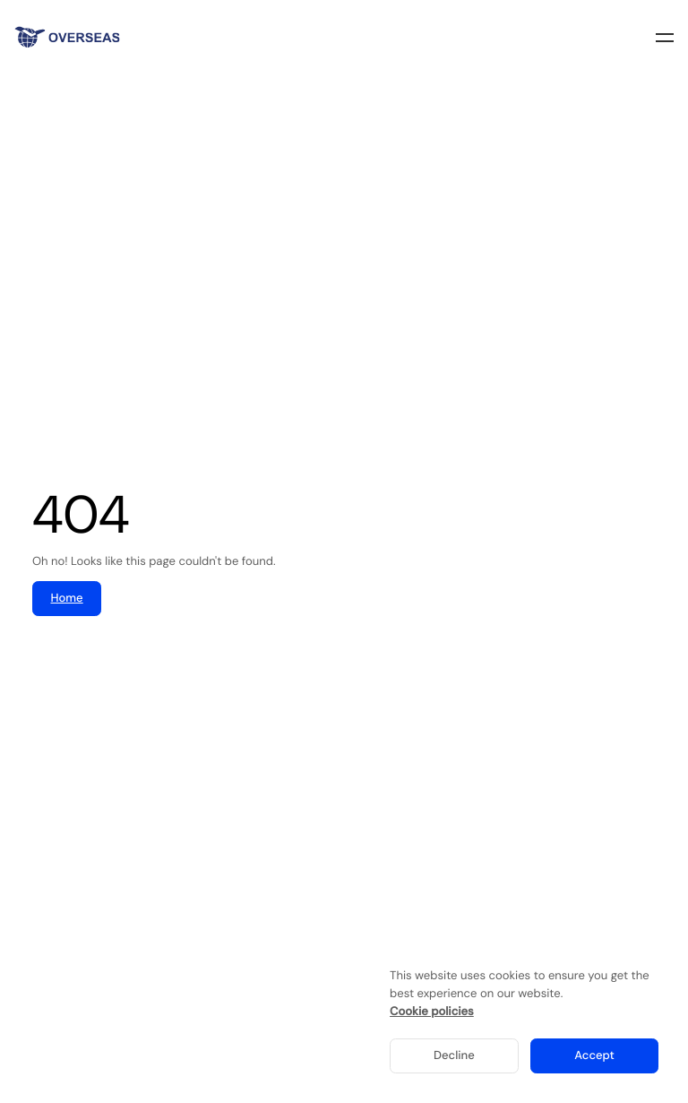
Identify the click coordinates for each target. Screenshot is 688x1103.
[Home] (67, 37)
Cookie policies (432, 1012)
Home (66, 598)
